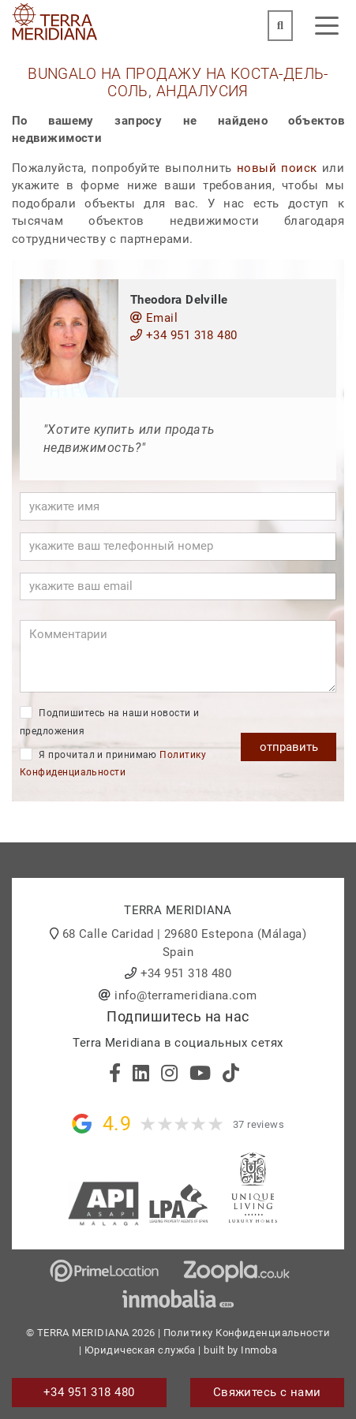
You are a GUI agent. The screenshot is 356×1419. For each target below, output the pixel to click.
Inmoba (259, 1350)
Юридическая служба (140, 1350)
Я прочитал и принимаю (113, 763)
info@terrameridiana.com (185, 995)
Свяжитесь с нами (267, 1392)
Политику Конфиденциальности (246, 1333)
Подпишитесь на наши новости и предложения (110, 721)
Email (154, 318)
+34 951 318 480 (184, 335)
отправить (289, 747)
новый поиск (277, 168)
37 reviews (259, 1124)
